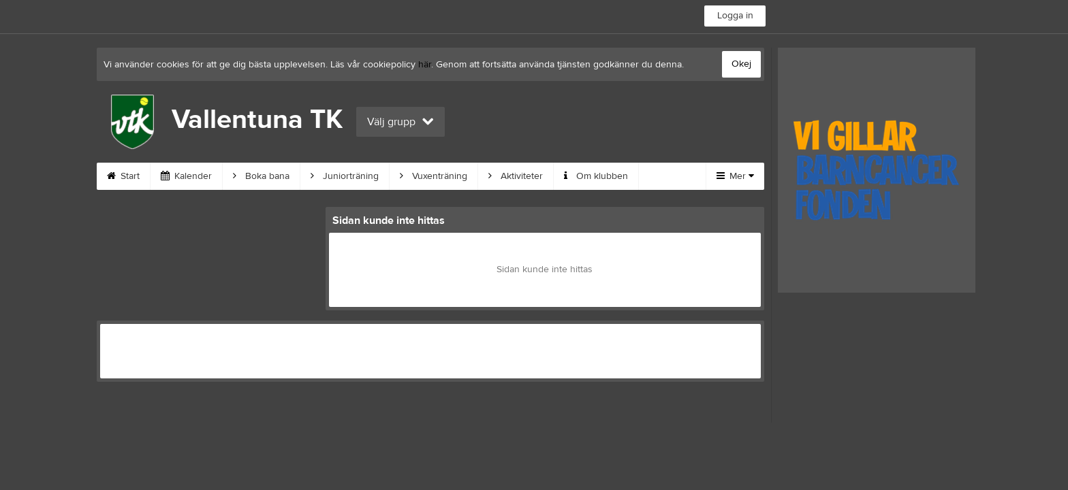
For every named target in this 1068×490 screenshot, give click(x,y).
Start (123, 176)
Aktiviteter (515, 176)
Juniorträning (345, 176)
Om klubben (596, 176)
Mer (735, 176)
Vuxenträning (433, 176)
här (424, 65)
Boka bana (261, 176)
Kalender (186, 176)
